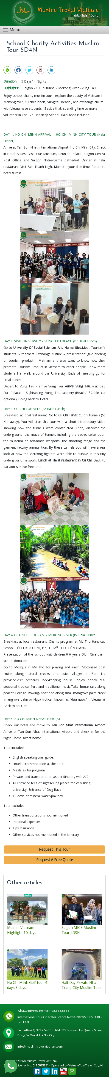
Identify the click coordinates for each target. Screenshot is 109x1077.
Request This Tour (54, 849)
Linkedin (54, 1070)
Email (72, 1070)
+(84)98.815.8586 (57, 1010)
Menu (15, 29)
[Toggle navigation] (13, 30)
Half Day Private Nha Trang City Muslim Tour (81, 985)
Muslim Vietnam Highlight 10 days (21, 930)
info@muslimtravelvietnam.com (40, 1046)
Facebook (37, 1070)
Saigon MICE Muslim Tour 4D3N (78, 930)
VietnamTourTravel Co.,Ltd (85, 1065)
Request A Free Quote (54, 859)
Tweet (46, 1070)
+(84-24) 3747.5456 (38, 1030)
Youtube (63, 1070)
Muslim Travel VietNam (42, 1061)
